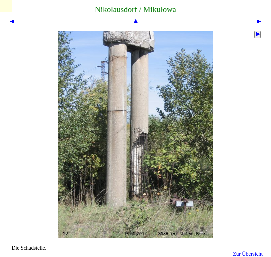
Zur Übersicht (248, 254)
